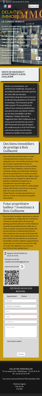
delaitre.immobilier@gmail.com (17, 262)
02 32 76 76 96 (23, 2)
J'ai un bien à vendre (13, 341)
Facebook (5, 6)
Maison (23, 296)
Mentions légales (19, 384)
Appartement (11, 296)
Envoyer (21, 354)
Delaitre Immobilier (14, 14)
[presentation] (21, 348)
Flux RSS (19, 389)
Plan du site (19, 386)
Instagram (9, 6)
